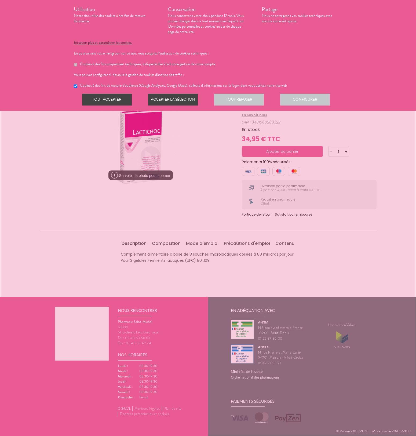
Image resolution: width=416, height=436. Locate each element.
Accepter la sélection (174, 100)
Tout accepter (107, 100)
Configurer (309, 100)
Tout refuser (242, 100)
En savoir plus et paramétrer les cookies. (103, 42)
